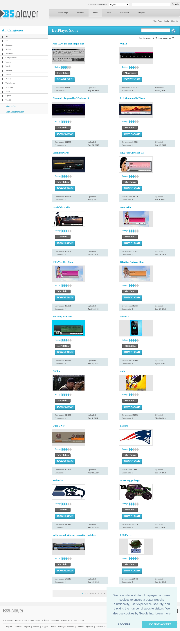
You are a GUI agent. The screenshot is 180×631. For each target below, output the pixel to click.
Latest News (35, 620)
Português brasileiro (66, 626)
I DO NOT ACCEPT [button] (159, 624)
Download (124, 12)
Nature (8, 74)
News (109, 12)
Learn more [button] (162, 613)
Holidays (9, 87)
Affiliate (45, 620)
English (27, 626)
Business (9, 53)
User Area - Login (161, 21)
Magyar (45, 626)
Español (36, 626)
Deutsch (18, 626)
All (7, 36)
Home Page (63, 12)
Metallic (9, 70)
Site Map (55, 620)
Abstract (9, 45)
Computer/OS (11, 57)
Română (80, 626)
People (8, 79)
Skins (95, 12)
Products (80, 12)
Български (7, 626)
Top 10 (8, 100)
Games (8, 62)
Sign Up (174, 21)
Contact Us (65, 620)
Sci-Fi (8, 91)
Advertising (8, 620)
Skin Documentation (15, 111)
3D (7, 41)
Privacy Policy (21, 620)
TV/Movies (10, 83)
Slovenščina (100, 626)
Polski (53, 626)
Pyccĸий (89, 626)
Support (141, 12)
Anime (8, 49)
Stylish (8, 96)
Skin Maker (11, 106)
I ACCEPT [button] (124, 624)
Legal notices (78, 620)
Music (8, 66)
